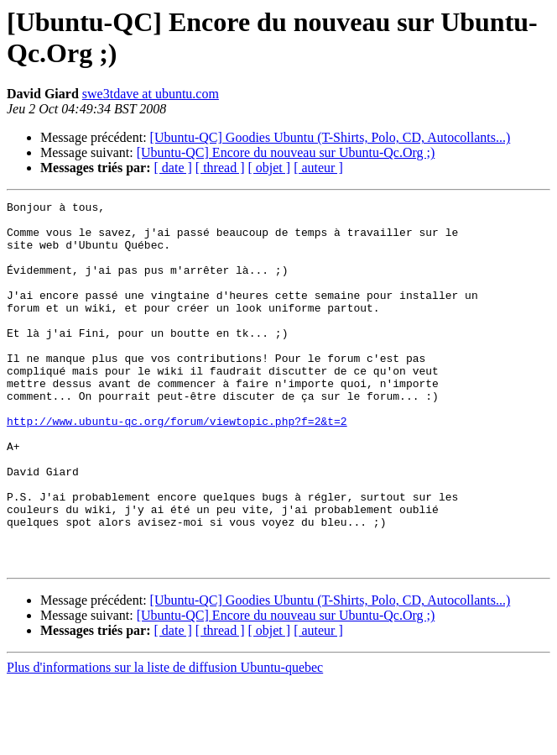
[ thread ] (220, 167)
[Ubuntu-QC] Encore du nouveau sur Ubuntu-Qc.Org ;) (286, 152)
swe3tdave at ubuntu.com (150, 94)
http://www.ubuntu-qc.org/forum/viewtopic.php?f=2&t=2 (177, 466)
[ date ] (173, 167)
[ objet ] (268, 167)
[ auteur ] (318, 167)
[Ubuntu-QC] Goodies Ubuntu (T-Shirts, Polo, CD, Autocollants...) (330, 137)
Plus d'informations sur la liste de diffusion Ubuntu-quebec (165, 740)
